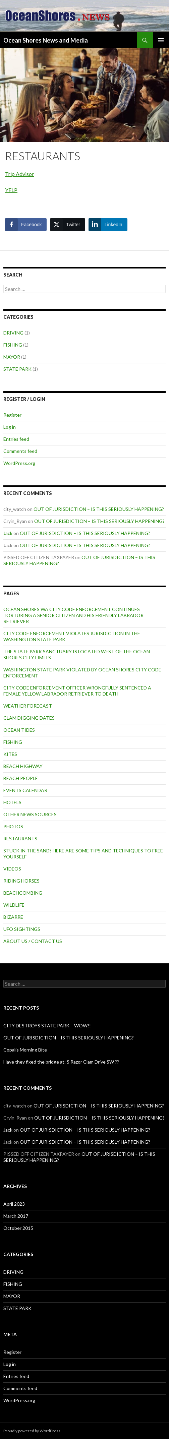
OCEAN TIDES (19, 730)
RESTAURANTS (20, 838)
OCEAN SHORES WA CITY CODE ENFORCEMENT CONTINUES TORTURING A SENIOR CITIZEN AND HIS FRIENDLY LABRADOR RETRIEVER (73, 615)
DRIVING (13, 333)
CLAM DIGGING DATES (29, 718)
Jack (7, 533)
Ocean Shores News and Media (45, 40)
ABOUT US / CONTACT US (32, 941)
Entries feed (16, 439)
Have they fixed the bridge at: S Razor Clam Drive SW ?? (61, 1062)
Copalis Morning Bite (25, 1050)
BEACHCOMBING (22, 893)
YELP (11, 190)
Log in (9, 427)
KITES (10, 754)
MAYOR (11, 357)
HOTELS (12, 802)
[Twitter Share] (67, 224)
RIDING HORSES (21, 881)
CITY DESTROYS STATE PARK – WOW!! (47, 1025)
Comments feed (20, 451)
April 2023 (14, 1204)
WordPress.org (19, 463)
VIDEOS (12, 869)
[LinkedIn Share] (108, 224)
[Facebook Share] (26, 224)
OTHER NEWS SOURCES (30, 814)
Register (12, 415)
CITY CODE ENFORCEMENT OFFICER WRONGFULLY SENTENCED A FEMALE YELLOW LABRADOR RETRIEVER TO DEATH (77, 691)
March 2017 (15, 1216)
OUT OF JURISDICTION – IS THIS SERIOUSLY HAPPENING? (99, 509)
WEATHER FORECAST (27, 706)
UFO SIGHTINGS (21, 929)
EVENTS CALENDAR (25, 790)
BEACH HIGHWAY (23, 766)
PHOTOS (13, 826)
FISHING (12, 345)
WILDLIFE (13, 905)
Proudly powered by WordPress (31, 1430)
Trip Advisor (19, 174)
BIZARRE (13, 917)
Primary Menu (161, 40)
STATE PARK (17, 369)
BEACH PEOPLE (20, 778)
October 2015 (18, 1228)
